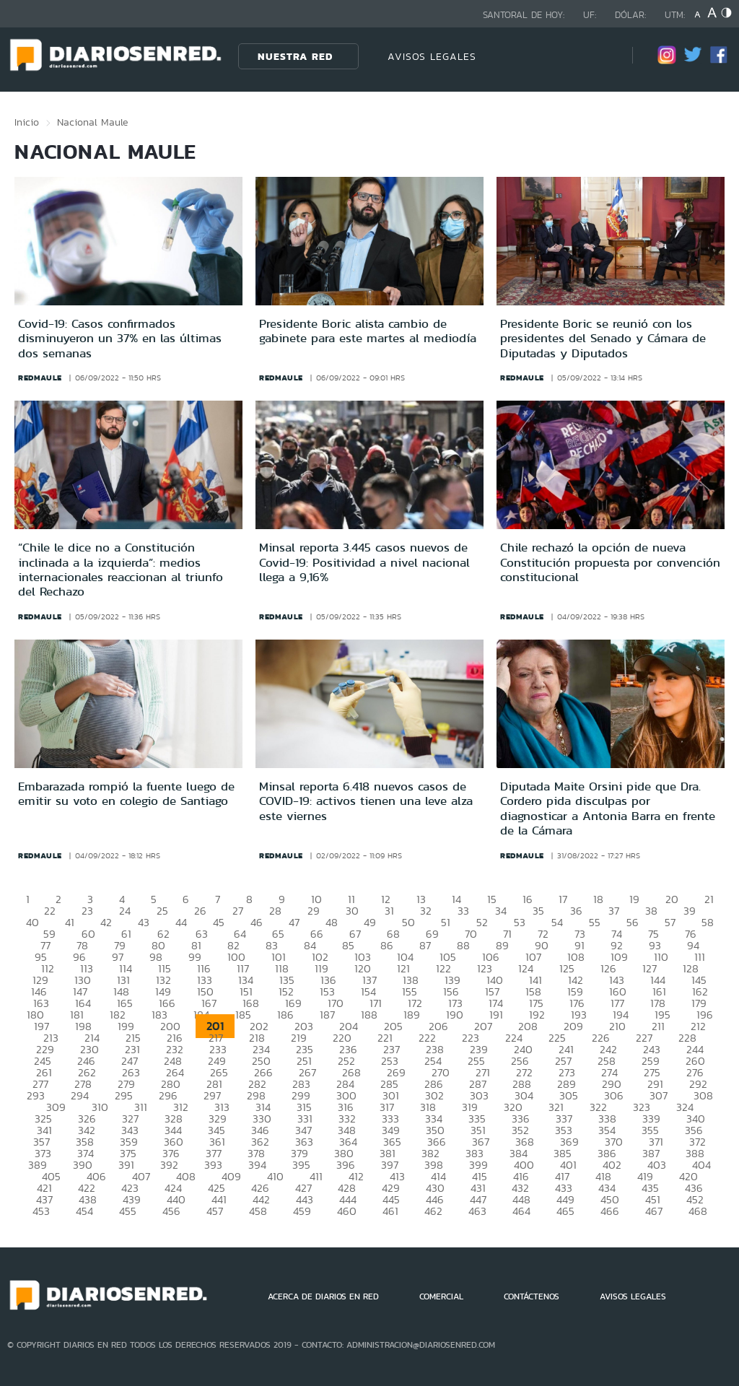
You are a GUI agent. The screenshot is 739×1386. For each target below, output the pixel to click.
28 (275, 910)
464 (521, 1211)
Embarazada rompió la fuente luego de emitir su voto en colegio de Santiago (126, 793)
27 (237, 910)
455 (127, 1211)
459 (302, 1211)
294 (80, 1095)
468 (697, 1211)
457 (214, 1211)
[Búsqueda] (600, 56)
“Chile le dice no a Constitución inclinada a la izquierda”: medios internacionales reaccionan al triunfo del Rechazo (120, 569)
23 (87, 910)
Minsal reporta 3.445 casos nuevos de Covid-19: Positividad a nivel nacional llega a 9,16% (364, 562)
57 (670, 922)
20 (671, 899)
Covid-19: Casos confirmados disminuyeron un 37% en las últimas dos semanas (120, 338)
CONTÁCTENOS (531, 1296)
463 (477, 1211)
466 (609, 1211)
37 (613, 910)
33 (463, 910)
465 (565, 1211)
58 (707, 922)
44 (181, 922)
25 (162, 910)
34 (501, 910)
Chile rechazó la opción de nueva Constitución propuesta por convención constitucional (610, 562)
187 (327, 1014)
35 (538, 910)
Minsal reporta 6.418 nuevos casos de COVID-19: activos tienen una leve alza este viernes (366, 800)
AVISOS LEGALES (432, 56)
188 (369, 1014)
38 (651, 910)
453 (41, 1211)
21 (709, 899)
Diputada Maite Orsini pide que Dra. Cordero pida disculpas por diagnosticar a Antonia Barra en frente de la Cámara (607, 808)
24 (125, 910)
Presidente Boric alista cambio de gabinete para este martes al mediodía (367, 330)
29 (313, 910)
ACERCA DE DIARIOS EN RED (323, 1296)
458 (258, 1211)
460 (347, 1211)
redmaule (40, 377)
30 (352, 910)
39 (689, 910)
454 (84, 1211)
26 (200, 910)
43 (143, 922)
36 (576, 910)
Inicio (26, 122)
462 (433, 1211)
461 (390, 1211)
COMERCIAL (441, 1296)
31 (389, 910)
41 (69, 922)
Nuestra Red (295, 56)
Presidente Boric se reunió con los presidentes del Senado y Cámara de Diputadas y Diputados (603, 338)
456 (171, 1211)
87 (425, 945)
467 (654, 1211)
